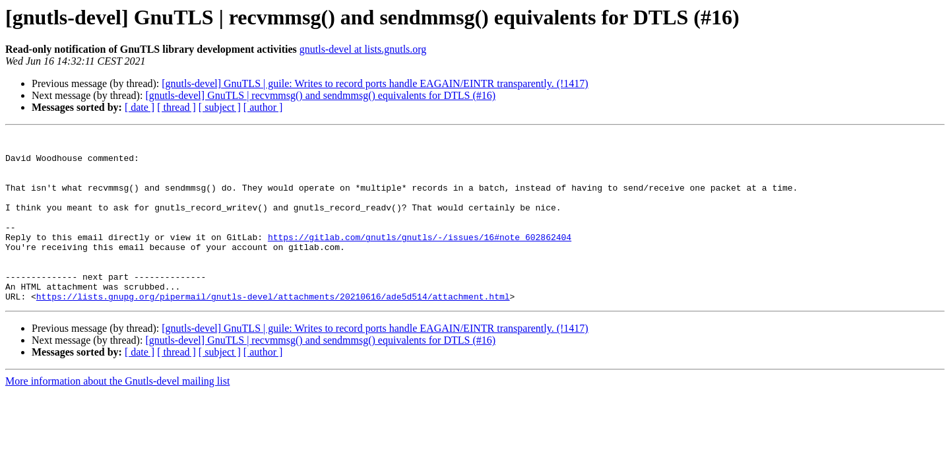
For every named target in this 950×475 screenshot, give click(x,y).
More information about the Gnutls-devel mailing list (117, 414)
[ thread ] (176, 107)
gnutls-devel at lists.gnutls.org (363, 49)
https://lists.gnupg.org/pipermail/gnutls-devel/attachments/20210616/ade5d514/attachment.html (273, 330)
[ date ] (139, 107)
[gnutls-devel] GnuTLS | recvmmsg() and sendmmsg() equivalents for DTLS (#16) (320, 95)
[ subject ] (220, 107)
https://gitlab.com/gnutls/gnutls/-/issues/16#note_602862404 (419, 259)
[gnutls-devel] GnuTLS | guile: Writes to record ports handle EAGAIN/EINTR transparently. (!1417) (375, 83)
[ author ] (263, 107)
